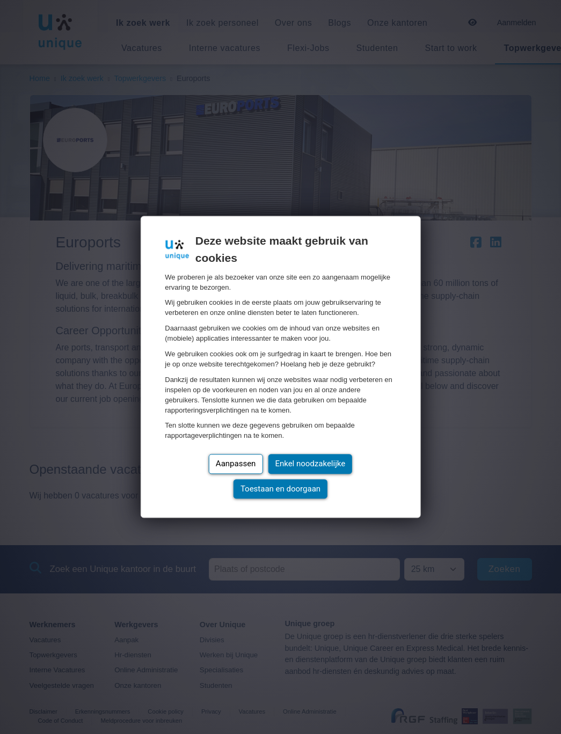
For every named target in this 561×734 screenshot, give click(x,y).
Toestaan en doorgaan (280, 489)
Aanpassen (236, 464)
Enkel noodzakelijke (310, 464)
